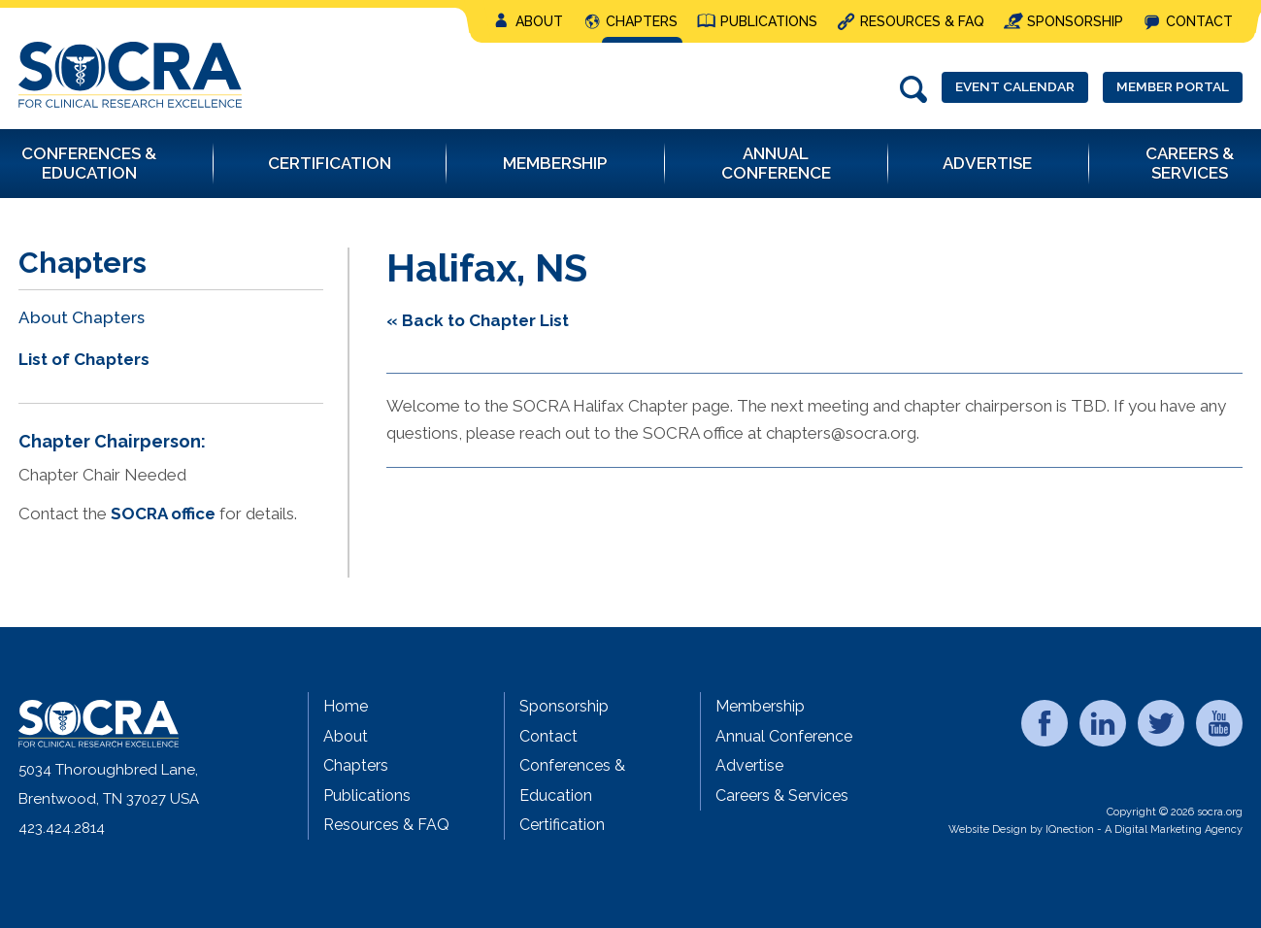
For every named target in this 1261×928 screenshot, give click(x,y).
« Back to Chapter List (477, 320)
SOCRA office (163, 513)
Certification (562, 824)
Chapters (642, 21)
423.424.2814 (61, 828)
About (539, 21)
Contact (1199, 21)
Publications (768, 21)
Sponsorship (1075, 21)
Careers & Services (781, 795)
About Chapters (81, 317)
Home (345, 706)
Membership (760, 706)
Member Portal (1161, 89)
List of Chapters (83, 359)
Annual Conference (783, 736)
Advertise (749, 765)
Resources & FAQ (922, 21)
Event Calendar (979, 89)
